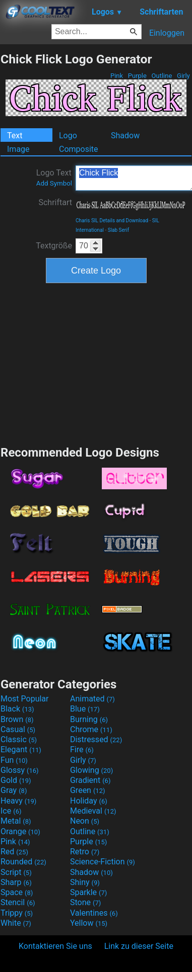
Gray (14, 790)
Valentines (94, 913)
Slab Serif (118, 230)
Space (17, 892)
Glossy (20, 770)
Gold (16, 780)
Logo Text (54, 177)
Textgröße (54, 245)
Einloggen (166, 33)
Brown (17, 719)
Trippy (17, 913)
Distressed (96, 739)
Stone (85, 902)
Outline (161, 75)
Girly (183, 75)
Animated (92, 698)
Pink (117, 75)
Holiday (88, 801)
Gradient (90, 780)
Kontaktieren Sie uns (55, 946)
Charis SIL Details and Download (112, 220)
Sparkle (88, 892)
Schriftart (55, 202)
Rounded (23, 861)
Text (14, 135)
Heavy (18, 801)
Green (87, 790)
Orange (20, 831)
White (16, 923)
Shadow (125, 135)
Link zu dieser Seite (138, 946)
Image (18, 149)
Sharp (16, 882)
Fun (14, 760)
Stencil (18, 902)
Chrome (91, 729)
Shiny (85, 882)
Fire (82, 749)
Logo (68, 135)
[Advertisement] (96, 363)
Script (16, 872)
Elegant (21, 749)
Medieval (93, 811)
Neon (84, 821)
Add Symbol (54, 183)
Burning (89, 719)
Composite (78, 149)
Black (17, 709)
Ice (11, 811)
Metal (16, 821)
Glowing (91, 770)
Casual (18, 729)
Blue (85, 709)
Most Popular (25, 698)
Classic (19, 739)
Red (14, 851)
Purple (137, 75)
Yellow (88, 923)
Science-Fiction (102, 861)
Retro (84, 851)
